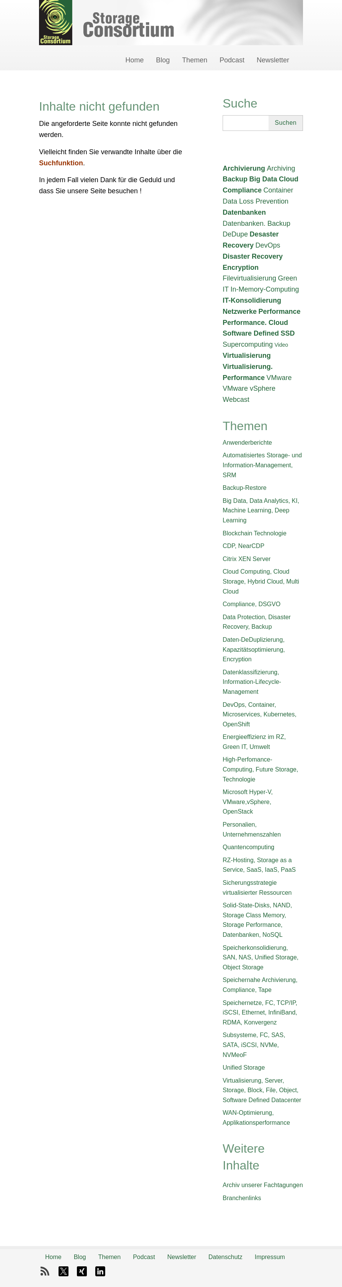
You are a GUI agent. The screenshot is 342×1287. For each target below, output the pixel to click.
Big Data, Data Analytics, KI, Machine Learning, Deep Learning (261, 511)
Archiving (281, 168)
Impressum (270, 1257)
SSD (287, 333)
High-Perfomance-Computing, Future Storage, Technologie (260, 769)
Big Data (263, 179)
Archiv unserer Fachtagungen (263, 1185)
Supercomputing (248, 344)
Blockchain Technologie (255, 533)
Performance (280, 311)
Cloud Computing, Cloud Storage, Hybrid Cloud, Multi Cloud (261, 581)
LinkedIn (100, 1271)
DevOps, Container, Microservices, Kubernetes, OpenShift (259, 714)
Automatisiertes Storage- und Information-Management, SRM (262, 465)
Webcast (236, 399)
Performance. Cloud (255, 322)
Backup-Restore (245, 487)
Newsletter (273, 60)
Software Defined (251, 333)
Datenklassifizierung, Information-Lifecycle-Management (252, 682)
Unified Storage (244, 1067)
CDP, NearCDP (243, 546)
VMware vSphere (249, 388)
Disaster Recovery (253, 256)
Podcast (232, 60)
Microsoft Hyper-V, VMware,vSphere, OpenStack (248, 802)
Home (134, 60)
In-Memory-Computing (264, 289)
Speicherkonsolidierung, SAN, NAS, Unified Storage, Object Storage (260, 957)
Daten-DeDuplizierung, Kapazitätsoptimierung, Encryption (254, 649)
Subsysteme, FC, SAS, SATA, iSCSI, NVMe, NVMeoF (254, 1045)
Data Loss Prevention (255, 201)
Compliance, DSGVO (251, 604)
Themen (194, 60)
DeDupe (235, 234)
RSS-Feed (45, 1271)
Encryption (241, 267)
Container (278, 190)
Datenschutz (225, 1257)
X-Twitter (63, 1271)
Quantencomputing (248, 847)
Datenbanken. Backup (256, 223)
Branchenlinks (242, 1198)
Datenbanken (244, 212)
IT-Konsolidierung (252, 300)
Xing (82, 1271)
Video (281, 345)
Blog (163, 60)
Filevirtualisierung (249, 278)
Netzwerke (240, 311)
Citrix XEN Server (246, 559)
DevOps (268, 245)
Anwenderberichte (247, 442)
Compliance (242, 190)
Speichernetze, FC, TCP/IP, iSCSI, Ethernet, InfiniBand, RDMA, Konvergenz (260, 1013)
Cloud (288, 179)
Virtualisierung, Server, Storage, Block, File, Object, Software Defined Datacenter (262, 1090)
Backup (235, 179)
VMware (279, 378)
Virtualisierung (247, 355)
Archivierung (244, 168)
